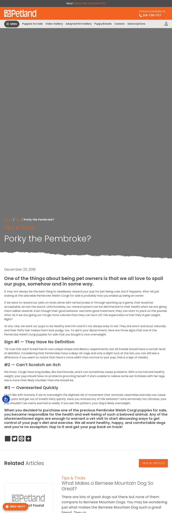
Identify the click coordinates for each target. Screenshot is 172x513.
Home (8, 220)
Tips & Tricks (19, 227)
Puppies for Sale (32, 23)
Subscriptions (136, 23)
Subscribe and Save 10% (90, 3)
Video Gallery (54, 23)
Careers (119, 23)
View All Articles (153, 463)
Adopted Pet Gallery (79, 23)
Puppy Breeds (103, 23)
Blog (18, 220)
